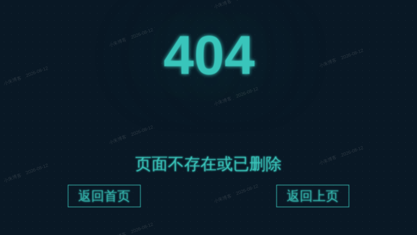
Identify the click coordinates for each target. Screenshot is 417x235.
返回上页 (313, 197)
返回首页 (104, 197)
